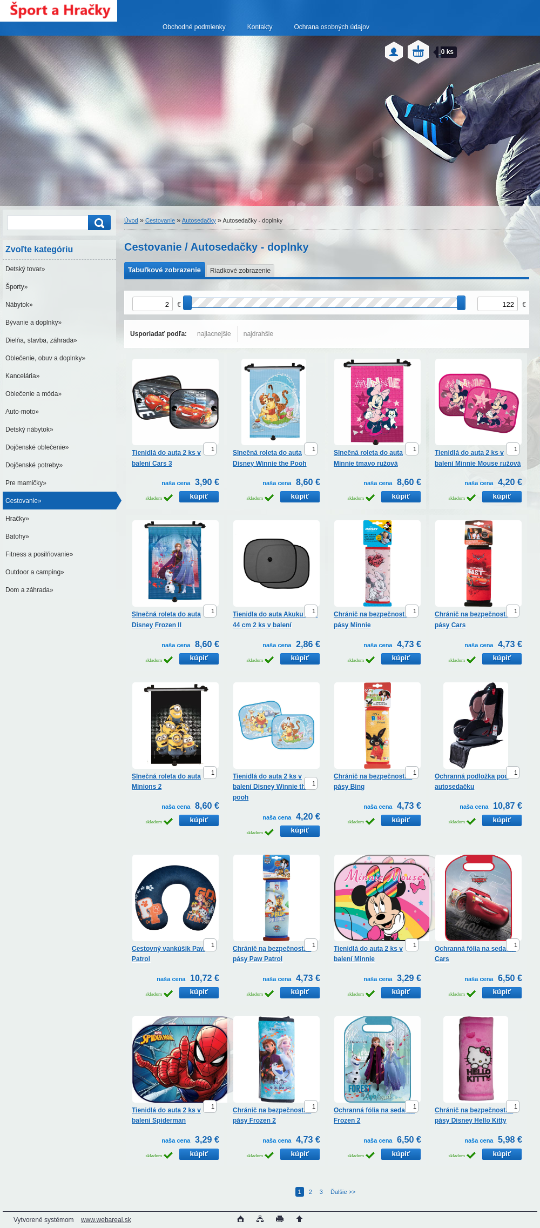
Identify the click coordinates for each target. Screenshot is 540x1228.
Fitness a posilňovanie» (39, 554)
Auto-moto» (22, 411)
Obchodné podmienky (194, 27)
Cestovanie (160, 220)
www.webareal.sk (106, 1220)
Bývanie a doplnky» (33, 322)
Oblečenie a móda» (33, 394)
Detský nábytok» (29, 429)
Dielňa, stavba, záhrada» (41, 340)
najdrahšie (258, 334)
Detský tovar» (25, 269)
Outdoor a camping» (34, 572)
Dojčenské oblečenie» (37, 447)
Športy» (16, 287)
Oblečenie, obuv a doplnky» (45, 358)
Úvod (131, 220)
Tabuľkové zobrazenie (164, 270)
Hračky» (17, 518)
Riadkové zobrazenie (240, 270)
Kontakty (260, 27)
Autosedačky (199, 220)
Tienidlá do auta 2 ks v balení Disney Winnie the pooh (271, 787)
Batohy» (17, 536)
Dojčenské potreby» (34, 465)
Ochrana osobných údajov (331, 27)
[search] (97, 223)
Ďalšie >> (342, 1192)
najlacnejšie (214, 334)
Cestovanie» (23, 501)
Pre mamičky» (25, 483)
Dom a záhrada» (29, 590)
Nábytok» (19, 304)
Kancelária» (22, 376)
